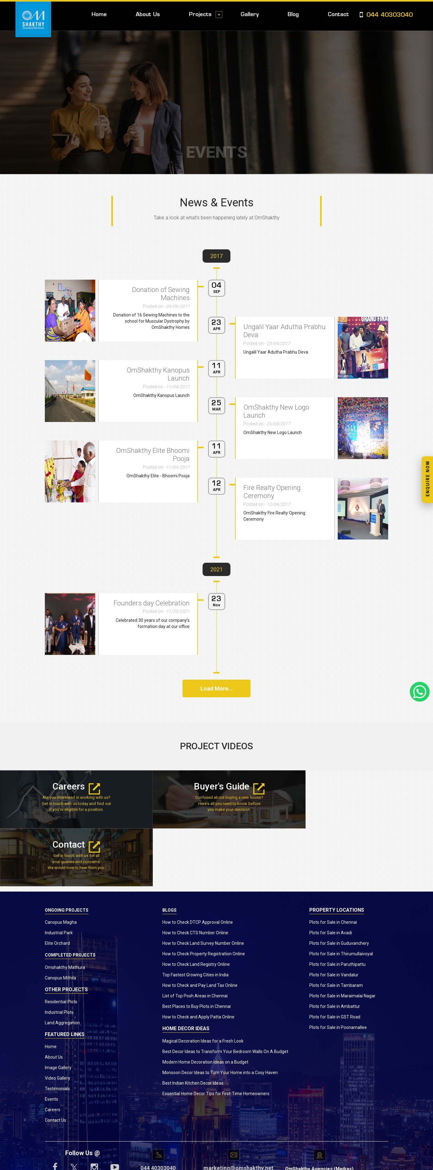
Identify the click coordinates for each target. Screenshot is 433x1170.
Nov (216, 605)
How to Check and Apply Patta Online (198, 959)
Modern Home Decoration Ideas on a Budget (205, 1004)
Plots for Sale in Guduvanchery (339, 885)
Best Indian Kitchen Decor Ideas (192, 1025)
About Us (148, 14)
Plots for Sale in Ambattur (334, 948)
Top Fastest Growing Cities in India (195, 917)
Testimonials (57, 1030)
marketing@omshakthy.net (234, 1111)
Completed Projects (70, 897)
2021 (216, 569)
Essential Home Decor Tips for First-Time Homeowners (215, 1035)
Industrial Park (59, 875)
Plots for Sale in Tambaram (336, 927)
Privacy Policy (270, 1162)
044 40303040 (386, 15)
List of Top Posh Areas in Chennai (195, 938)
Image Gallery (58, 1009)
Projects (200, 14)
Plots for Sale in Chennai (333, 864)
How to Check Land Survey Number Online (203, 885)
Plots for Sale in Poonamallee (338, 969)
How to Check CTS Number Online (195, 875)
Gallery (250, 14)
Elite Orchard (57, 885)
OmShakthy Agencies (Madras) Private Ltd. (319, 1114)
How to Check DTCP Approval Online (197, 864)
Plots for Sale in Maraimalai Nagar (342, 938)
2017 (216, 256)
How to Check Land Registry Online (196, 906)
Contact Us (55, 1062)
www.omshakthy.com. (199, 1162)
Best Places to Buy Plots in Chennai (196, 948)
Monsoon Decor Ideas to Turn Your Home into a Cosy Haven (220, 1014)
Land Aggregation (62, 964)
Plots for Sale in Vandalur (333, 917)
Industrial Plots (59, 954)
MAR (216, 409)
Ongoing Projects (66, 852)
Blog (293, 14)
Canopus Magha (61, 864)
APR (217, 372)
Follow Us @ (82, 1095)
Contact (338, 14)
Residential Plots (61, 943)
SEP (216, 292)
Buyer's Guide (216, 786)
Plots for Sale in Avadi (330, 875)
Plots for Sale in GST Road (334, 959)
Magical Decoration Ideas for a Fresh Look (202, 983)
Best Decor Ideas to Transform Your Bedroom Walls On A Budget (225, 993)
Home (99, 14)
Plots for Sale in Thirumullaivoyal (341, 896)
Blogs (169, 852)
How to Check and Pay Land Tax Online (200, 927)
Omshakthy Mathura (65, 909)
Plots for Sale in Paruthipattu (337, 906)
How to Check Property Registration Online (203, 896)
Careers (72, 786)
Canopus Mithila (60, 920)
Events (51, 1041)
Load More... (216, 688)
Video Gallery (57, 1020)
